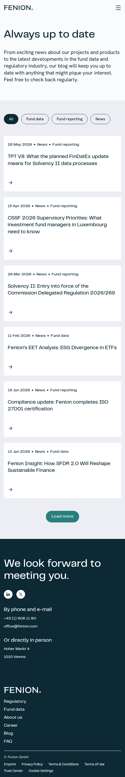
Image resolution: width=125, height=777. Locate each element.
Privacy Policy (32, 764)
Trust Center (13, 771)
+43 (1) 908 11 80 (20, 618)
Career (11, 726)
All (11, 118)
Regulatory (15, 702)
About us (13, 718)
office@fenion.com (21, 626)
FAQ (8, 742)
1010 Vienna (15, 657)
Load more (62, 517)
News (100, 118)
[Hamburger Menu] (118, 8)
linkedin (8, 594)
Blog (8, 734)
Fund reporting (70, 118)
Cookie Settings (41, 771)
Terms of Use (94, 764)
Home (18, 7)
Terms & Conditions (64, 764)
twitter (21, 594)
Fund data (35, 118)
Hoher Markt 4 (16, 649)
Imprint (10, 764)
